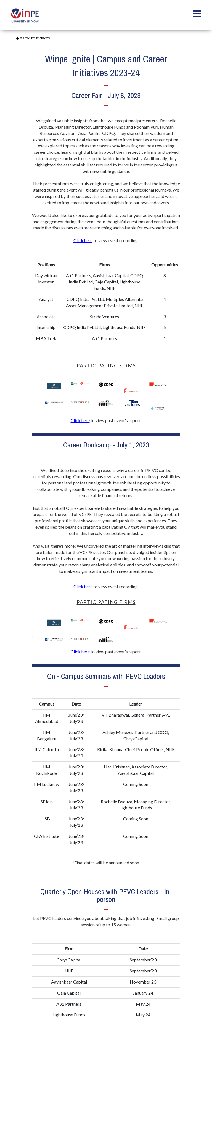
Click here (82, 240)
